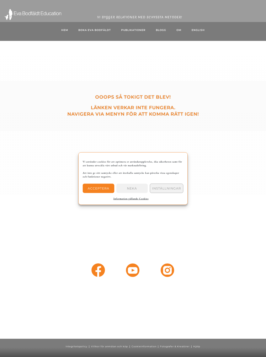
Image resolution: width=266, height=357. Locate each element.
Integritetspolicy (76, 346)
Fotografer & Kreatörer (175, 346)
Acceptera (98, 188)
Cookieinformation (144, 346)
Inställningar (166, 188)
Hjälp (197, 346)
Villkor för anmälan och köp (109, 346)
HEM (64, 30)
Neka (132, 188)
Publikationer (133, 30)
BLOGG (161, 30)
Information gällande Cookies (131, 198)
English (198, 30)
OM (178, 30)
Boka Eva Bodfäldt (94, 30)
